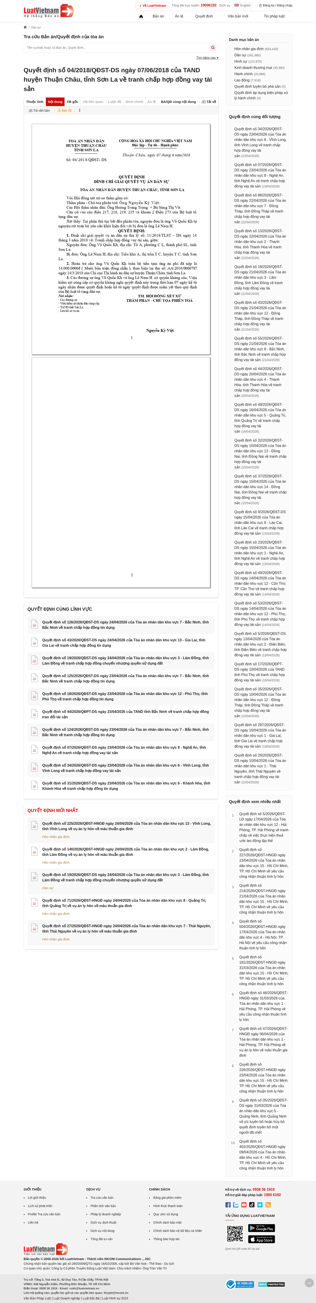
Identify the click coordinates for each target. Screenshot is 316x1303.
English (242, 5)
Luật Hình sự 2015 (115, 1298)
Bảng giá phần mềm (167, 1197)
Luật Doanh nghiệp (67, 1298)
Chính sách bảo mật (167, 1222)
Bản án (158, 16)
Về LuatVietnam (152, 6)
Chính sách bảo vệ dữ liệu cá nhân (177, 1231)
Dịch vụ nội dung (102, 1231)
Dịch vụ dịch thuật (103, 1222)
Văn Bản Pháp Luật (37, 1298)
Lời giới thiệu (37, 1197)
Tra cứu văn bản (101, 1197)
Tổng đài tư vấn (101, 1239)
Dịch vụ (224, 5)
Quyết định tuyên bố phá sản (257, 86)
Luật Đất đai (91, 1298)
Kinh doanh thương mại (253, 68)
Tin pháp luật (274, 16)
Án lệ (179, 16)
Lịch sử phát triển (40, 1206)
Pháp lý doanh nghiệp (105, 1214)
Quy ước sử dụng (165, 1214)
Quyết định (204, 16)
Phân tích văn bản (103, 1206)
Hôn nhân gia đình (56, 837)
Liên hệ (33, 1222)
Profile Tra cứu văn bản (44, 1214)
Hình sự (240, 61)
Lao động (242, 80)
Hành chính (243, 74)
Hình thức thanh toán (168, 1206)
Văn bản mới (238, 16)
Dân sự (47, 888)
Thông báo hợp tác (166, 1239)
